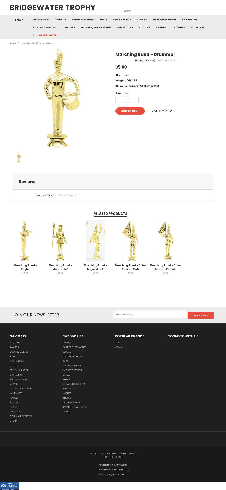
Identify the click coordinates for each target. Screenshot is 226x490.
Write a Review (167, 60)
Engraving (189, 19)
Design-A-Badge (164, 19)
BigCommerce (119, 463)
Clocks (142, 19)
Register (27, 415)
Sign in (14, 415)
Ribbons (67, 396)
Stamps (161, 27)
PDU (117, 341)
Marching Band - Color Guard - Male (130, 267)
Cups (65, 359)
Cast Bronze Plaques (74, 346)
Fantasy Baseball (72, 364)
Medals (70, 27)
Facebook (197, 27)
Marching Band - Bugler (25, 267)
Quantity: (121, 93)
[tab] (113, 181)
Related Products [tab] (110, 213)
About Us (41, 19)
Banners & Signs (83, 19)
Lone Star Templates (119, 468)
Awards (60, 19)
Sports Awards (71, 401)
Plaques (144, 27)
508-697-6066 (47, 35)
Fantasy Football (46, 27)
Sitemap (14, 419)
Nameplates (124, 27)
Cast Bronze (122, 19)
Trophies (178, 27)
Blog (104, 19)
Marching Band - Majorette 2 (95, 267)
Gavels (66, 373)
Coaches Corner (72, 355)
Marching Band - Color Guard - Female (165, 267)
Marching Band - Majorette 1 (60, 267)
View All (119, 346)
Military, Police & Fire (96, 27)
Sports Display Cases (74, 406)
